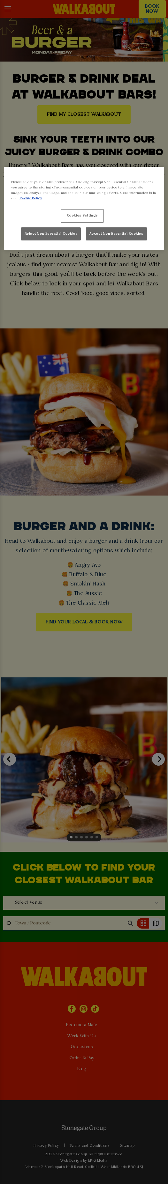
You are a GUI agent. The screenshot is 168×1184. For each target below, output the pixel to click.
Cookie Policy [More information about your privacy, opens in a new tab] (30, 198)
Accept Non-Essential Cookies (116, 234)
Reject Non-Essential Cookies (51, 234)
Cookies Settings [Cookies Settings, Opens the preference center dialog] (82, 215)
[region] (84, 208)
